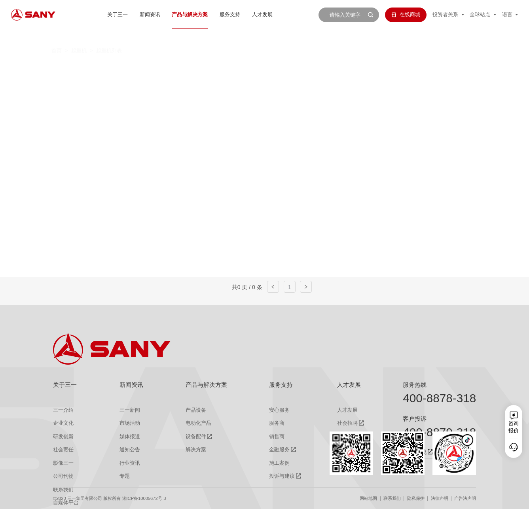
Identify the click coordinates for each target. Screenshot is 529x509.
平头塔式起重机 (135, 82)
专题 (124, 476)
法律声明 (439, 498)
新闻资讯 (150, 14)
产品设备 (196, 410)
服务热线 (415, 385)
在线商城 (405, 14)
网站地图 (368, 498)
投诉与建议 (282, 476)
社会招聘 (347, 423)
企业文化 (63, 423)
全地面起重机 (210, 67)
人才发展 (262, 14)
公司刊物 (63, 476)
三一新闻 (129, 410)
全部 (121, 67)
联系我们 (392, 498)
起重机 (79, 37)
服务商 (276, 423)
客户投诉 (415, 419)
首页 (56, 37)
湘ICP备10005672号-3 (144, 498)
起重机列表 (109, 37)
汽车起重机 (156, 67)
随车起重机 (192, 82)
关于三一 (117, 14)
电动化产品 (198, 423)
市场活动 (129, 423)
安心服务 (279, 410)
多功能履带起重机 (410, 67)
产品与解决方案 (190, 14)
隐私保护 (416, 498)
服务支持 (230, 14)
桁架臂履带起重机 (273, 67)
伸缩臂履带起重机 (342, 67)
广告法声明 (465, 498)
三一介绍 (63, 410)
